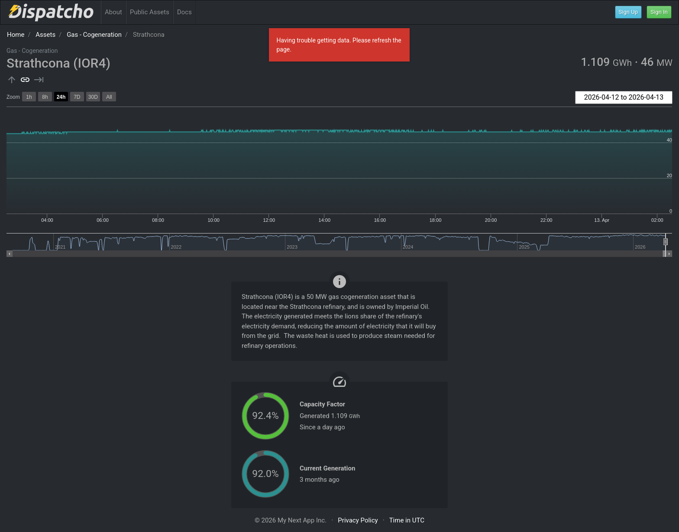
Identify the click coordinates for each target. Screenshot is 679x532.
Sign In (659, 12)
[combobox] (624, 97)
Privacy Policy (358, 520)
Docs (184, 12)
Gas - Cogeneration (94, 35)
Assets (45, 35)
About (113, 12)
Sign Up (628, 12)
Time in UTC (406, 520)
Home (15, 35)
